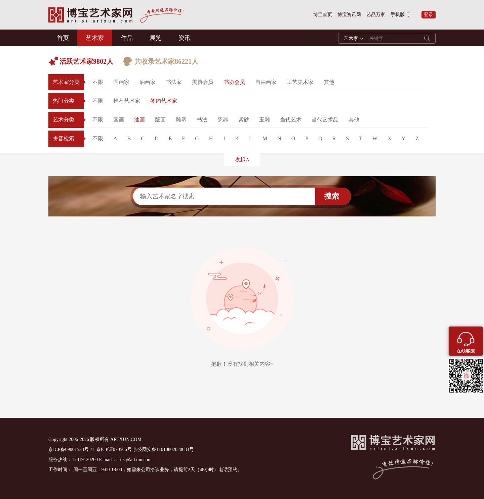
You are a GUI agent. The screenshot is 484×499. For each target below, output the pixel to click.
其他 (329, 82)
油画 (139, 119)
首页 (63, 38)
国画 (118, 119)
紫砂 (243, 119)
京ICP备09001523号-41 (71, 449)
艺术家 (95, 38)
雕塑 (181, 119)
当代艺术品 (325, 119)
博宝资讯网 (349, 14)
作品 (127, 38)
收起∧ (242, 159)
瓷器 (222, 119)
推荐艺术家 (126, 101)
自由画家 (266, 82)
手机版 (398, 14)
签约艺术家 (163, 101)
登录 (428, 14)
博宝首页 (322, 14)
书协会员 (234, 82)
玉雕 (264, 119)
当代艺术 (290, 119)
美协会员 (202, 82)
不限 (97, 82)
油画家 (147, 82)
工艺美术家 (300, 82)
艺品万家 (375, 14)
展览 (156, 38)
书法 (202, 119)
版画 (160, 119)
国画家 (121, 82)
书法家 (174, 82)
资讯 (184, 38)
